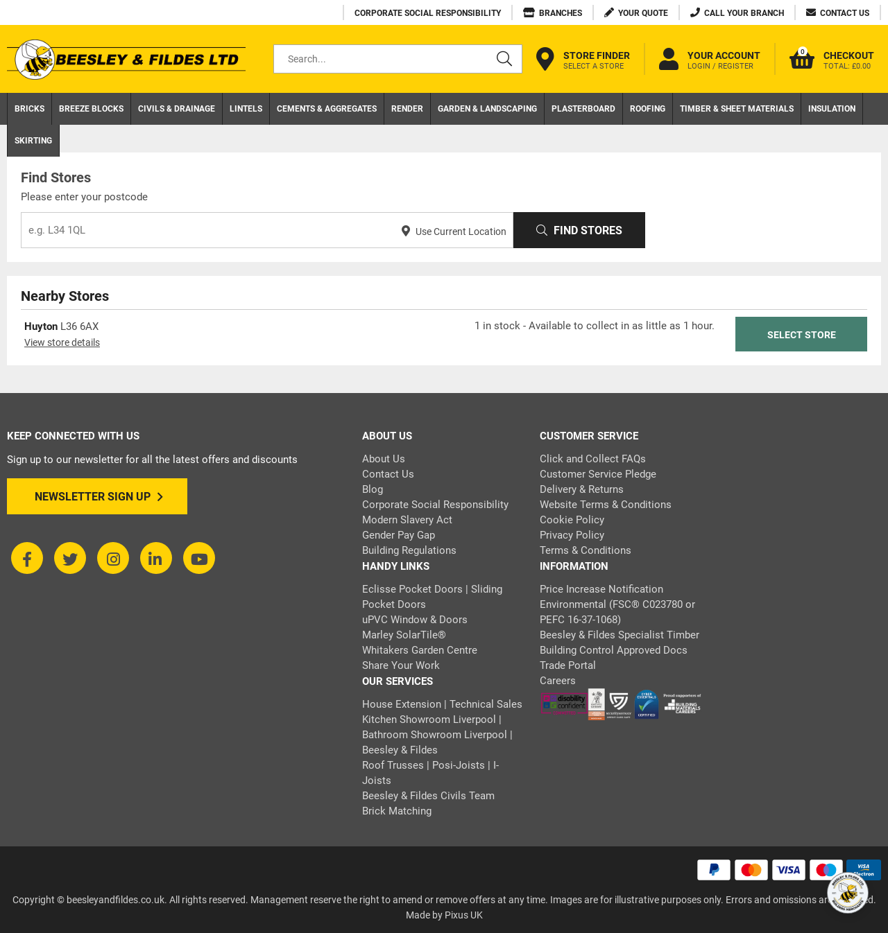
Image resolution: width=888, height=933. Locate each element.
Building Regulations (409, 550)
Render (407, 109)
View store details (62, 342)
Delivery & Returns (582, 489)
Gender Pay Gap (398, 535)
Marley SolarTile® (404, 635)
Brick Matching (397, 811)
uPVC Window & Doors (415, 619)
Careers (558, 680)
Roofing (647, 109)
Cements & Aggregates (327, 109)
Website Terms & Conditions (606, 504)
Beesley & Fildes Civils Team (428, 796)
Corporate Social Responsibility (435, 504)
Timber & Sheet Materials (737, 109)
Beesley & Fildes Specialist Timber (619, 635)
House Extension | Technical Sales (442, 704)
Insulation (831, 109)
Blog (372, 489)
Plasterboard (583, 109)
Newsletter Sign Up (99, 497)
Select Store (801, 334)
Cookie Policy (572, 520)
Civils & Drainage (176, 109)
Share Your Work (401, 665)
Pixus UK (464, 915)
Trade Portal (568, 665)
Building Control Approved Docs (614, 650)
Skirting (33, 141)
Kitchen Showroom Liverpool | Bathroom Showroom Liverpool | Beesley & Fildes (437, 734)
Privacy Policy (572, 535)
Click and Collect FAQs (593, 459)
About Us (383, 459)
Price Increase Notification (601, 589)
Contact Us (388, 474)
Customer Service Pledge (598, 474)
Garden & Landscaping (487, 109)
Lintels (246, 109)
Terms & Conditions (585, 550)
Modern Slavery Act (407, 520)
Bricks (29, 109)
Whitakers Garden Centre (419, 650)
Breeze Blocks (91, 109)
